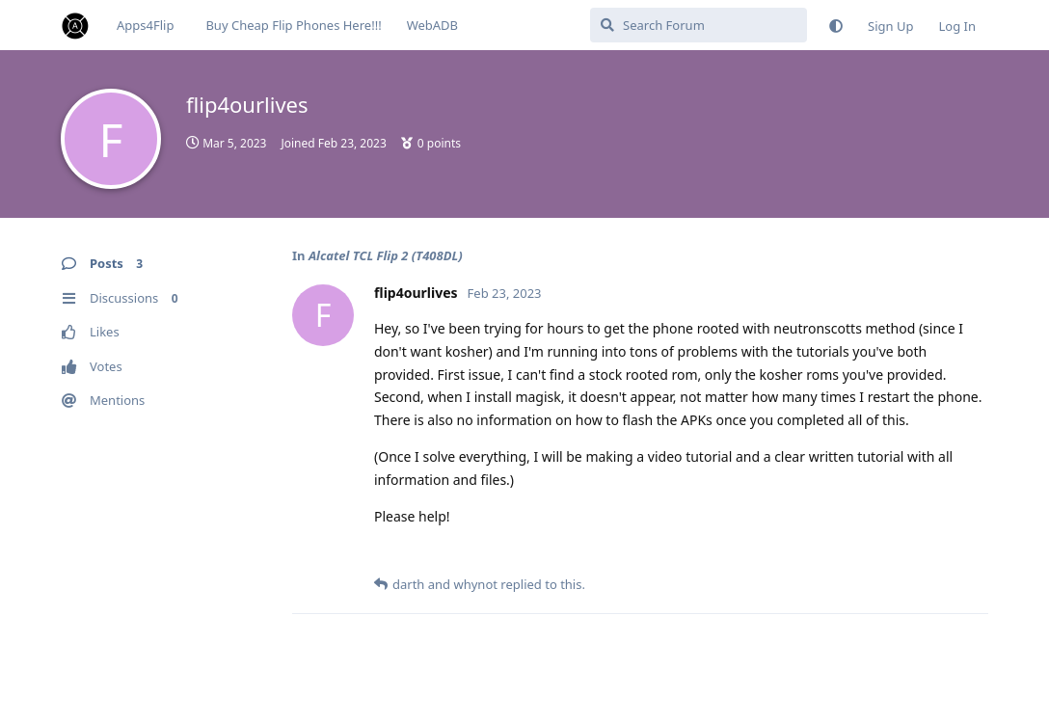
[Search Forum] (698, 25)
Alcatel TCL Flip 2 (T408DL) (386, 255)
